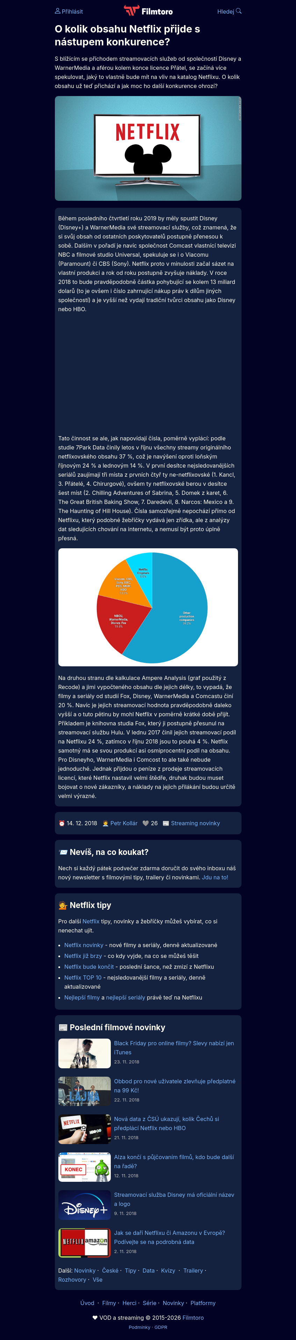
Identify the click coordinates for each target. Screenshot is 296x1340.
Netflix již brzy (83, 955)
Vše (97, 1279)
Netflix (91, 921)
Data (149, 1270)
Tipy (130, 1270)
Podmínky (139, 1327)
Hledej (229, 11)
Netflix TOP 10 (83, 977)
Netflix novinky (83, 945)
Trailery (193, 1270)
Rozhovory (72, 1279)
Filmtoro (193, 1317)
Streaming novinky (195, 823)
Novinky (84, 1270)
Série (150, 1302)
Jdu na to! (215, 877)
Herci (129, 1302)
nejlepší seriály (125, 997)
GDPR (160, 1327)
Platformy (203, 1302)
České (110, 1270)
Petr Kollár (124, 823)
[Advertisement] (148, 379)
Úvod (88, 1302)
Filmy (109, 1302)
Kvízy (168, 1270)
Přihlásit (69, 11)
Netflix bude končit (89, 966)
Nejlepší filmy (82, 997)
